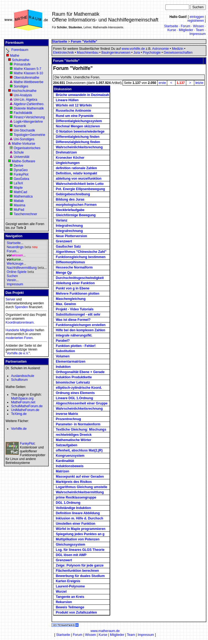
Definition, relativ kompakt (76, 173)
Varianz (61, 220)
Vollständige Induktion (73, 508)
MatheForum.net (23, 402)
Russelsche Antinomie (73, 111)
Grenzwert (64, 241)
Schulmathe (20, 60)
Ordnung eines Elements (75, 393)
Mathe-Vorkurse (23, 144)
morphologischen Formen (76, 205)
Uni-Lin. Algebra (25, 100)
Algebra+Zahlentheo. (28, 104)
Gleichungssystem (70, 544)
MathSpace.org (22, 398)
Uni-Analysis (23, 95)
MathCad (20, 192)
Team (200, 30)
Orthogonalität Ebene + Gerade (80, 372)
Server (10, 299)
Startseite (171, 26)
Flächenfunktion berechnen (77, 571)
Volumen (62, 356)
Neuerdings (15, 247)
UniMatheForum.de (25, 410)
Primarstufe (22, 64)
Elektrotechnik (63, 52)
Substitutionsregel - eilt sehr (78, 314)
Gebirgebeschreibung (73, 194)
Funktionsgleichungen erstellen (81, 325)
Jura (136, 52)
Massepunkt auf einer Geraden (80, 476)
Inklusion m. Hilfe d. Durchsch (79, 518)
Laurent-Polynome (70, 586)
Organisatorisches (27, 148)
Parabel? (63, 341)
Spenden (21, 307)
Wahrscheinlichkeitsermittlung (80, 492)
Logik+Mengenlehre (28, 122)
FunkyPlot (21, 174)
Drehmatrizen (66, 152)
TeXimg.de (19, 414)
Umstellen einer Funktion (75, 524)
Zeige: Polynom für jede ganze (79, 565)
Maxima (19, 205)
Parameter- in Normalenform (78, 424)
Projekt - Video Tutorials (74, 309)
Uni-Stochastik (24, 130)
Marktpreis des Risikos (74, 482)
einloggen (197, 17)
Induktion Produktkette (74, 377)
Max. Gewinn (66, 304)
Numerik (20, 126)
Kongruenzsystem (70, 456)
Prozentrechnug (68, 419)
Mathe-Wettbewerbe (29, 82)
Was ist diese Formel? (73, 320)
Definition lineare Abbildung (78, 513)
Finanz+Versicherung (29, 117)
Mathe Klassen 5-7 (27, 69)
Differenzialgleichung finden (78, 142)
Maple (18, 188)
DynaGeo (21, 170)
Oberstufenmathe (26, 78)
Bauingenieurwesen (115, 52)
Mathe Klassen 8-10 (28, 73)
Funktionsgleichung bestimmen (81, 257)
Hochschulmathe (24, 91)
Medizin (177, 49)
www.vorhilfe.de (133, 49)
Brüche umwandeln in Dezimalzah (82, 95)
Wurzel (61, 591)
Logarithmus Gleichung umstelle (81, 487)
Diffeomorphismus (70, 262)
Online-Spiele (16, 272)
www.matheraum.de (105, 631)
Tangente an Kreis (70, 597)
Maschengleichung (70, 299)
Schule (19, 152)
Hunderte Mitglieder (20, 330)
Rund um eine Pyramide (74, 116)
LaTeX (18, 183)
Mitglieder (186, 30)
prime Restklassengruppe (76, 497)
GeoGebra (21, 179)
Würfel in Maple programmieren (80, 529)
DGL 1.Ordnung (68, 503)
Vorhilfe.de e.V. (18, 353)
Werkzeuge (15, 264)
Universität (21, 157)
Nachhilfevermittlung (22, 268)
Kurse (172, 30)
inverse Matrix (67, 414)
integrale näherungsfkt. (74, 335)
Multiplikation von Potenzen (77, 539)
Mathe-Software (23, 161)
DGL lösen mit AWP (71, 555)
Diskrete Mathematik (29, 108)
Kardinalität (65, 461)
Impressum (197, 34)
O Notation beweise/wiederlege (80, 131)
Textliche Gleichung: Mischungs (81, 429)
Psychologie (152, 52)
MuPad (19, 210)
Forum (185, 26)
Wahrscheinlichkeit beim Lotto (80, 184)
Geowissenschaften (178, 52)
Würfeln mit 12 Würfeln (74, 105)
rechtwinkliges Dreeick (73, 435)
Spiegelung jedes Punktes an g (80, 534)
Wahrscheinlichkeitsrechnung (79, 147)
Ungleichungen (68, 163)
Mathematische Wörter (73, 440)
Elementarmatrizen (70, 361)
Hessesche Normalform (74, 267)
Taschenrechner (25, 214)
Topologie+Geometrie (29, 135)
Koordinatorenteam (20, 322)
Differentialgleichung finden (77, 137)
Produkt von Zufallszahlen (76, 612)
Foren (28, 338)
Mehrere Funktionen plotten (77, 294)
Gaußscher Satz (68, 246)
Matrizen (62, 471)
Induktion (63, 367)
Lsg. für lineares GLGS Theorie (80, 550)
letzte (199, 83)
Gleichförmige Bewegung (76, 215)
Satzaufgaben (66, 445)
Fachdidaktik (23, 113)
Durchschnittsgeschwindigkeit (80, 278)
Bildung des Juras (70, 199)
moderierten (14, 338)
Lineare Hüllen (67, 100)
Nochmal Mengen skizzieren (78, 126)
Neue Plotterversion (71, 236)
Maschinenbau (87, 52)
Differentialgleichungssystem (79, 121)
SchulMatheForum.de (27, 406)
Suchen (12, 276)
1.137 (181, 83)
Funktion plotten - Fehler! (76, 346)
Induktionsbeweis (69, 466)
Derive (18, 166)
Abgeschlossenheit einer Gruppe (81, 403)
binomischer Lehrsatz (73, 382)
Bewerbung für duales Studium (80, 576)
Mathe (14, 56)
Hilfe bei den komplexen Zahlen (80, 330)
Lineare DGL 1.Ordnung (74, 398)
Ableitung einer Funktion (75, 283)
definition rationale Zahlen (76, 168)
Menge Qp (64, 273)
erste (162, 83)
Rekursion (64, 602)
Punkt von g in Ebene (72, 288)
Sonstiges (21, 86)
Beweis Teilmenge (70, 607)
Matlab (19, 201)
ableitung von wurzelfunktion (78, 178)
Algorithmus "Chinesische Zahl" (81, 252)
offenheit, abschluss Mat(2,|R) (79, 450)
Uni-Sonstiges (24, 139)
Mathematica (23, 196)
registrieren (195, 21)
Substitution (65, 351)
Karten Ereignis (68, 581)
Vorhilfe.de (19, 429)
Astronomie (160, 49)
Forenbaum (19, 50)
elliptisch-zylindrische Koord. (79, 388)
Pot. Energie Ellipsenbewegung (80, 189)
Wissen (198, 26)
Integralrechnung (69, 226)
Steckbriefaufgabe (70, 210)
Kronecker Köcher (70, 158)
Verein (11, 280)
